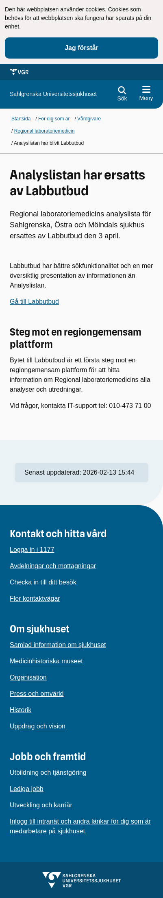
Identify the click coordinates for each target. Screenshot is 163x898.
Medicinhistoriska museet (46, 661)
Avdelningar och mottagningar (53, 565)
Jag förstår (81, 47)
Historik (20, 709)
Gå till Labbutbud (34, 301)
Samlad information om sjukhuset (58, 644)
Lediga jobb (26, 788)
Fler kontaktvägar (35, 598)
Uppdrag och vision (37, 726)
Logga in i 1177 (32, 549)
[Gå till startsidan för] (53, 94)
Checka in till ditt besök (43, 582)
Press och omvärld (37, 693)
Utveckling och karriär (41, 805)
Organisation (28, 677)
